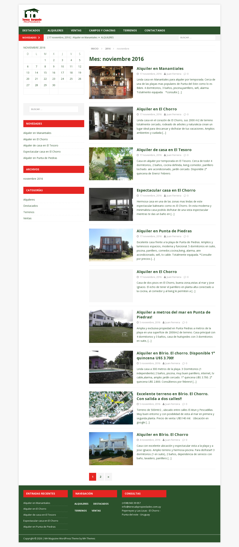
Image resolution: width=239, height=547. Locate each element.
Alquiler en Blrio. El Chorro (162, 434)
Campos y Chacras (102, 30)
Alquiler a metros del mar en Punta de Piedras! (173, 315)
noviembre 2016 (33, 178)
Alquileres (55, 30)
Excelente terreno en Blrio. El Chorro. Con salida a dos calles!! (172, 396)
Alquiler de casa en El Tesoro (164, 149)
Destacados (31, 30)
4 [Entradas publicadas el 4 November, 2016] (71, 60)
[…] (180, 92)
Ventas (76, 30)
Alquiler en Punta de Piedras (164, 230)
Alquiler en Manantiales (160, 68)
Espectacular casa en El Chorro (166, 190)
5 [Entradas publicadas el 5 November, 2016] (79, 60)
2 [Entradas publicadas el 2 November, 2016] (54, 60)
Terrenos (130, 30)
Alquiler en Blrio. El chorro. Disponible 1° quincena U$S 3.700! (176, 355)
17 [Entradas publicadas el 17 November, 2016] (62, 72)
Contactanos (155, 30)
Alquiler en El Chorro (157, 108)
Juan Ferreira (174, 73)
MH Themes (89, 538)
